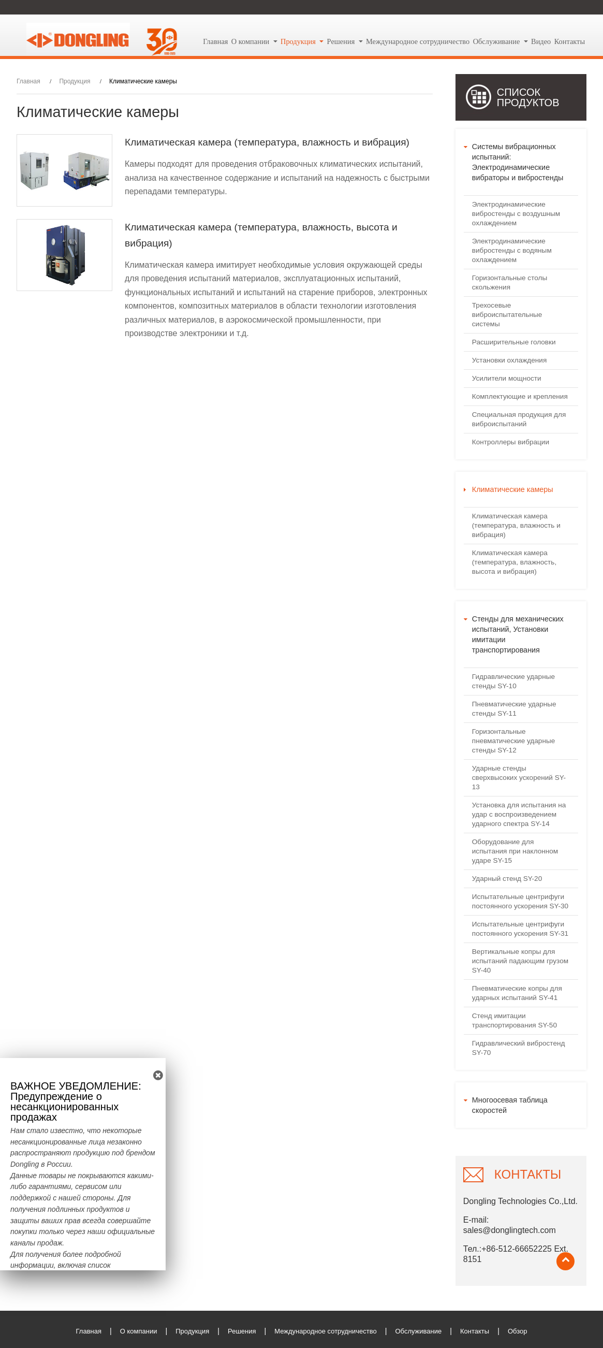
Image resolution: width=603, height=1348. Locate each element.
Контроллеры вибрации (510, 442)
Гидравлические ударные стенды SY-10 (513, 681)
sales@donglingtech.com (509, 1230)
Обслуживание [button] (497, 41)
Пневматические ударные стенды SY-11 (514, 708)
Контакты (569, 41)
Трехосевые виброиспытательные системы (507, 314)
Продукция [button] (299, 41)
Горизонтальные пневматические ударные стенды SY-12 (513, 741)
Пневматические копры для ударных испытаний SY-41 (517, 993)
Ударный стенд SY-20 (507, 878)
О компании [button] (251, 41)
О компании (138, 1331)
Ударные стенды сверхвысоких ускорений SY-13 (519, 777)
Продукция (74, 81)
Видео (541, 41)
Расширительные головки (514, 342)
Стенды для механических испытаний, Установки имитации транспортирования (518, 634)
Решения (242, 1331)
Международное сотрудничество (417, 41)
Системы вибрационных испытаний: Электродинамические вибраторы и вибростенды (518, 162)
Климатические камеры (512, 489)
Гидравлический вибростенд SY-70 (518, 1047)
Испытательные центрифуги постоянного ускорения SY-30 (520, 901)
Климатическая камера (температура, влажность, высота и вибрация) (261, 235)
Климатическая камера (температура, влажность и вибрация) (267, 142)
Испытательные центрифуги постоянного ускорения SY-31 (520, 928)
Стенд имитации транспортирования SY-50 (514, 1020)
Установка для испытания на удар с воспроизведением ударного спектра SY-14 (519, 814)
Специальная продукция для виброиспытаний (519, 419)
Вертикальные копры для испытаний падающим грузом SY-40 (520, 961)
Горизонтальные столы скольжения (509, 282)
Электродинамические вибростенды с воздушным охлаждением (516, 213)
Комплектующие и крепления (520, 396)
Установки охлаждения (509, 360)
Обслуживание (418, 1331)
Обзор (517, 1331)
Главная (215, 41)
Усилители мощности (506, 378)
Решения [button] (342, 41)
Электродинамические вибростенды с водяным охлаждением (512, 250)
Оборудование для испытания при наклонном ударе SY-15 (515, 851)
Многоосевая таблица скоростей (510, 1105)
